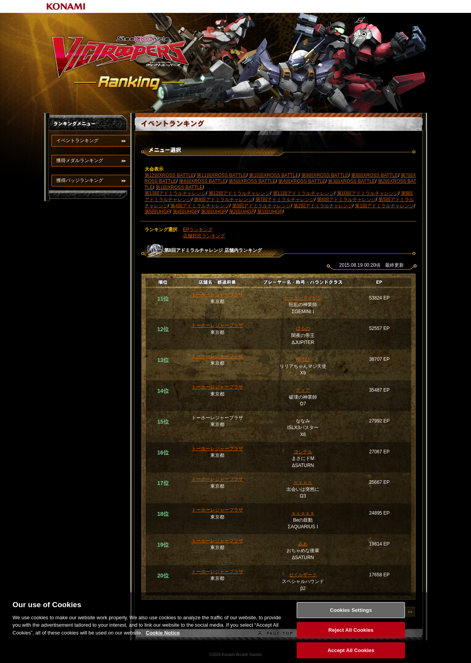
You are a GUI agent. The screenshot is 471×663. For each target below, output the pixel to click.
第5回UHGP (157, 211)
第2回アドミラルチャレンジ (323, 206)
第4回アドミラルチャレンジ (199, 206)
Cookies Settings (351, 614)
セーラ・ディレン (303, 298)
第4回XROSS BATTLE (301, 181)
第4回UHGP (185, 211)
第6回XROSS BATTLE (202, 181)
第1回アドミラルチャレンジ (384, 206)
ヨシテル (303, 451)
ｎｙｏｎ (303, 482)
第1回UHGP (270, 211)
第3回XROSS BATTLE (351, 181)
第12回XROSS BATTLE (169, 175)
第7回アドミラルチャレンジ (285, 199)
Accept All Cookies (351, 654)
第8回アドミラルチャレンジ (223, 199)
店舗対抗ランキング (204, 236)
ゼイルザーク (303, 574)
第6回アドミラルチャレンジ (346, 199)
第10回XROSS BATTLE (274, 175)
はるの (303, 328)
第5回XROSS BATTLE (252, 181)
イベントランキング (77, 140)
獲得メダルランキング (79, 160)
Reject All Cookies (350, 634)
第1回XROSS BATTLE (179, 187)
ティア (303, 390)
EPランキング (198, 229)
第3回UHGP (213, 211)
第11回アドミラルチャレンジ (303, 193)
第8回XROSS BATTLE (374, 175)
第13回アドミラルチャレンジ (175, 193)
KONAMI (66, 6)
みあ (303, 544)
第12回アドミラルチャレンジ (239, 193)
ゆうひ (303, 359)
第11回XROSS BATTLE (221, 175)
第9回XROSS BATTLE (324, 175)
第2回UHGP (241, 211)
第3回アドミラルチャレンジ (261, 206)
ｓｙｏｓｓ (303, 513)
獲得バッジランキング (79, 180)
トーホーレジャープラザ (217, 295)
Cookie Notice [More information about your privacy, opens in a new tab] (163, 636)
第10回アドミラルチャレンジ (367, 193)
